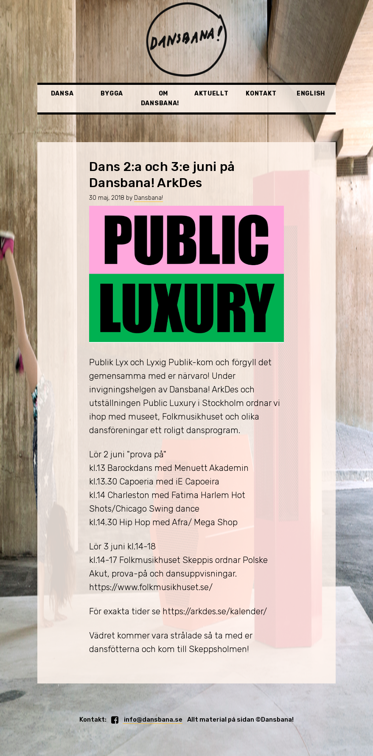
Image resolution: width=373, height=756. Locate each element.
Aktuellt (211, 93)
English (311, 93)
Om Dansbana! (160, 98)
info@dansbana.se (152, 719)
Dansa (62, 93)
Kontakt (261, 93)
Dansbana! (148, 198)
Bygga (112, 93)
